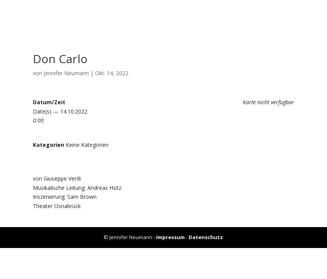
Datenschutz (206, 237)
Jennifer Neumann (66, 73)
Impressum (170, 237)
